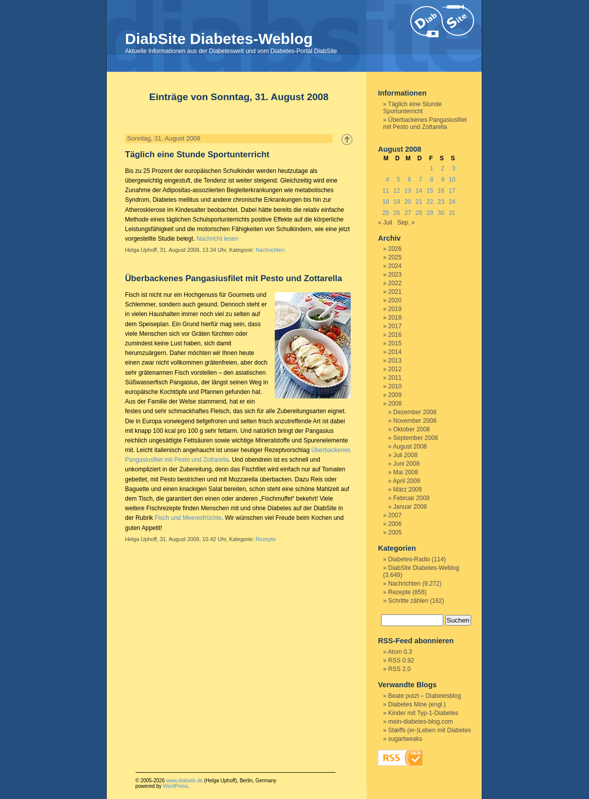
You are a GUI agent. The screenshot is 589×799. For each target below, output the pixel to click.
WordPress (175, 786)
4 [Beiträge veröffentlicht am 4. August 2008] (387, 179)
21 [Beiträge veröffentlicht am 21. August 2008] (418, 201)
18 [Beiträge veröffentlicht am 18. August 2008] (385, 201)
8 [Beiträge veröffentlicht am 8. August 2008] (432, 179)
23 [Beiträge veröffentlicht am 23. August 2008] (441, 201)
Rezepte (266, 539)
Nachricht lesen (217, 238)
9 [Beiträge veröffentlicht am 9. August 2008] (442, 179)
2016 (395, 334)
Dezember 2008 (414, 412)
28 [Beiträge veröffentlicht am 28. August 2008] (418, 212)
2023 (395, 274)
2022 (395, 283)
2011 (395, 377)
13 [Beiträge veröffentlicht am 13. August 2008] (407, 190)
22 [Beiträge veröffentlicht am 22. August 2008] (430, 201)
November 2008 (414, 420)
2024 (395, 266)
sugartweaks (405, 738)
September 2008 (415, 437)
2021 (395, 291)
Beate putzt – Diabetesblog (424, 695)
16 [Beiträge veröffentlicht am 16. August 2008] (441, 190)
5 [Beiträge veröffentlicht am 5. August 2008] (398, 179)
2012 (395, 369)
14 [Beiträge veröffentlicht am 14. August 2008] (418, 190)
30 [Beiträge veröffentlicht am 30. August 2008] (441, 212)
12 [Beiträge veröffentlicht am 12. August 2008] (396, 190)
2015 (395, 343)
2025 (395, 257)
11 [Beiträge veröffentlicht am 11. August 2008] (385, 190)
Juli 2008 (405, 455)
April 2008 (406, 480)
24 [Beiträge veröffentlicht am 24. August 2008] (452, 201)
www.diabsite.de (184, 780)
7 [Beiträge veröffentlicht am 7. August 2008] (421, 179)
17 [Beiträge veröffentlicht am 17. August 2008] (452, 190)
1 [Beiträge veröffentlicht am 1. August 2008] (432, 168)
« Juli (385, 222)
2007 (395, 515)
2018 (395, 317)
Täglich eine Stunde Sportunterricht (197, 154)
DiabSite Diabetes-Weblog (219, 38)
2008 (395, 403)
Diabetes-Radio (409, 559)
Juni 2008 (406, 463)
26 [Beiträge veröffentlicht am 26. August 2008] (396, 212)
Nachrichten (270, 250)
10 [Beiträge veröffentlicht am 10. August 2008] (452, 179)
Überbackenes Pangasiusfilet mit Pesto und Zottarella (233, 278)
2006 (395, 523)
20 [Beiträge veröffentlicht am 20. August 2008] (407, 201)
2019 (395, 309)
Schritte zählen (408, 600)
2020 (395, 300)
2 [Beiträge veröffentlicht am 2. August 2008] (442, 168)
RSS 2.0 (399, 669)
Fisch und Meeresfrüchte (188, 517)
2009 (395, 394)
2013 (395, 360)
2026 (395, 248)
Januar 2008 (410, 506)
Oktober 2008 (411, 429)
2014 (395, 352)
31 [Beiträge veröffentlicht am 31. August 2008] (452, 212)
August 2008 (410, 446)
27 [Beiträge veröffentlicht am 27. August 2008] (407, 212)
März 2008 (407, 489)
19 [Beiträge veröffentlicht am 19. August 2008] (396, 201)
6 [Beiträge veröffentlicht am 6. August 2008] (409, 179)
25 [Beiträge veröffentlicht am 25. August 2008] (385, 212)
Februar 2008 (411, 498)
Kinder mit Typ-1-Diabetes (423, 713)
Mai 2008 (405, 472)
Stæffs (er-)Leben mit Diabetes (429, 730)
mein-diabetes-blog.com (420, 721)
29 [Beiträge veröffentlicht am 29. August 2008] (430, 212)
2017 (395, 326)
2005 (395, 532)
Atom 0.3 (400, 651)
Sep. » (406, 222)
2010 (395, 386)
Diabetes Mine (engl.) (417, 704)
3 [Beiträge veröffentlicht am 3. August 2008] (453, 168)
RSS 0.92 (401, 660)
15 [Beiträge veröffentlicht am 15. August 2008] (430, 190)
